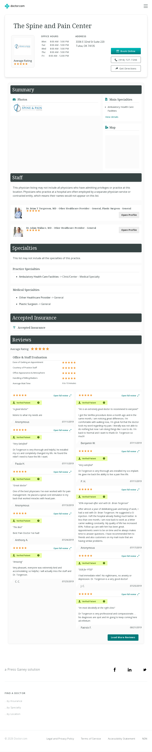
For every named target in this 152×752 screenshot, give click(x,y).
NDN (144, 738)
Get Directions (125, 68)
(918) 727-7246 (126, 59)
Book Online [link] (125, 51)
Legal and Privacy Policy (60, 738)
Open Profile (129, 214)
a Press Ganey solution (22, 669)
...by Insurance (13, 701)
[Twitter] (144, 669)
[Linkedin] (130, 669)
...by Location (12, 713)
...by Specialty (13, 707)
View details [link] (111, 116)
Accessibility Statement (121, 738)
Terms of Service (91, 738)
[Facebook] (115, 669)
